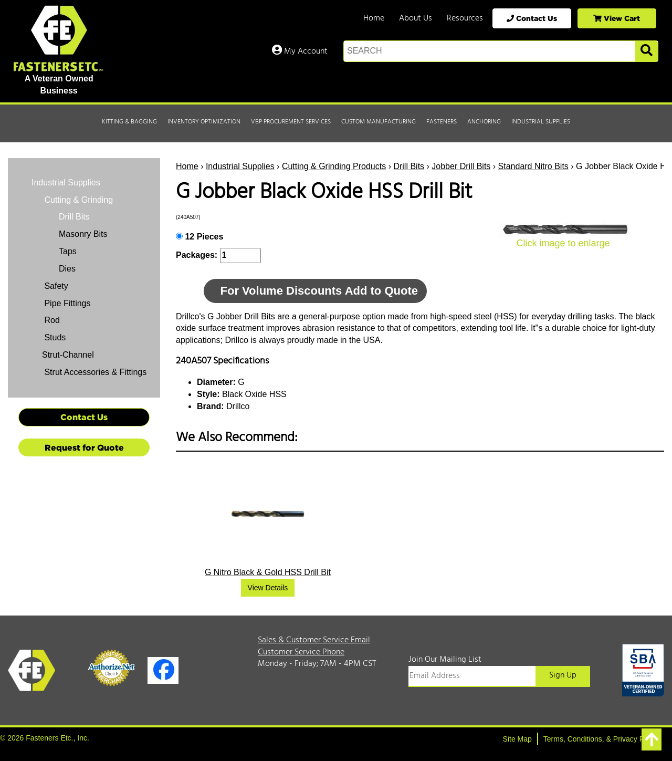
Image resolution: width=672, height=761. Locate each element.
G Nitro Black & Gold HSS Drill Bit (268, 572)
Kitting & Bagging (129, 122)
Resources (465, 18)
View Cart (616, 18)
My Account (300, 51)
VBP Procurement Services (291, 122)
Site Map (517, 739)
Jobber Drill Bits (461, 166)
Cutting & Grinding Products (334, 166)
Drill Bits (408, 166)
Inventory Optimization (203, 122)
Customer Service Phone (301, 652)
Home (373, 18)
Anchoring (484, 122)
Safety (55, 286)
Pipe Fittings (66, 303)
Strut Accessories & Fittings (94, 372)
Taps (68, 251)
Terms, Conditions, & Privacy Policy (601, 739)
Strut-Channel (68, 354)
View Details (268, 587)
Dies (67, 268)
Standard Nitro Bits (533, 166)
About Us (415, 18)
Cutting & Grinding (77, 199)
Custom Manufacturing (378, 122)
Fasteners (441, 122)
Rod (51, 320)
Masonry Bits (83, 234)
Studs (54, 337)
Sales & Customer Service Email (314, 640)
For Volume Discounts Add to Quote (319, 290)
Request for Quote (84, 447)
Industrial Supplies (540, 122)
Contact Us (532, 18)
